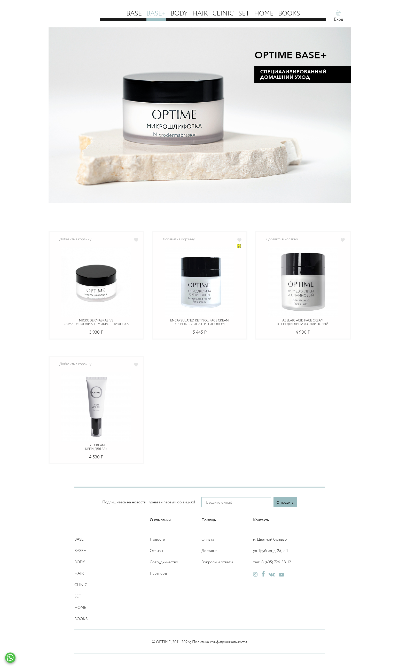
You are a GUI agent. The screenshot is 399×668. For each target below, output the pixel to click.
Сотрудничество (164, 562)
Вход (338, 20)
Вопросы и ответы (217, 562)
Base (134, 14)
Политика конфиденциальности (219, 642)
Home (263, 14)
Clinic (223, 14)
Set (243, 14)
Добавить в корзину (75, 239)
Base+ (156, 14)
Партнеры (158, 573)
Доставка (209, 551)
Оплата (207, 539)
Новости (157, 539)
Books (289, 14)
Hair (200, 14)
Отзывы (156, 551)
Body (179, 14)
